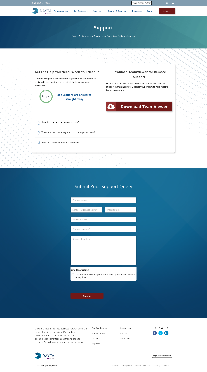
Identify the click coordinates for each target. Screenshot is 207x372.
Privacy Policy (127, 366)
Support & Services (117, 11)
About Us (97, 11)
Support (167, 11)
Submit (87, 296)
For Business (80, 11)
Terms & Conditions (142, 366)
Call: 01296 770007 (41, 2)
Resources (137, 11)
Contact (150, 11)
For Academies (61, 11)
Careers (96, 339)
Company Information (161, 366)
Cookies (115, 366)
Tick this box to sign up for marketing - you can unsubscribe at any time (105, 276)
